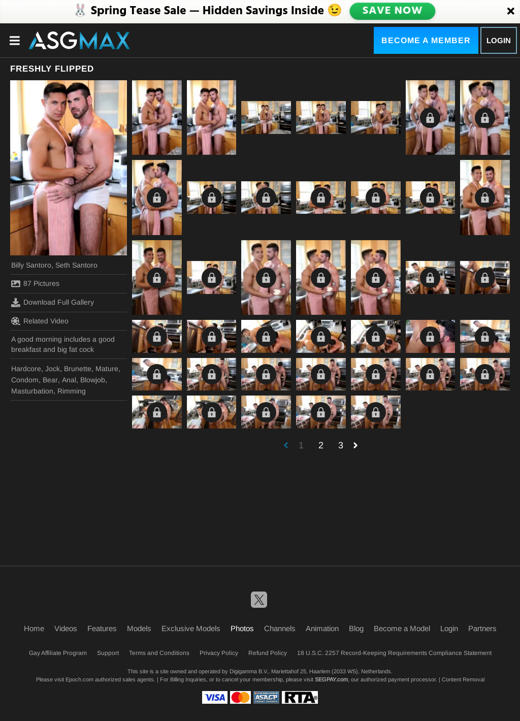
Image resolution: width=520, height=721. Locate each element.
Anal (69, 380)
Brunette (77, 369)
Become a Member (426, 40)
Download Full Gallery (52, 302)
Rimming (71, 391)
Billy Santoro (31, 265)
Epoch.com (79, 679)
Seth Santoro (76, 265)
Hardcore (26, 369)
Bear (50, 380)
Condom (25, 380)
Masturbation (32, 391)
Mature (106, 369)
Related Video (40, 320)
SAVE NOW (392, 11)
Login (498, 40)
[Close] (511, 11)
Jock (52, 369)
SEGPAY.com (331, 679)
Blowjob (92, 380)
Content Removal (463, 679)
